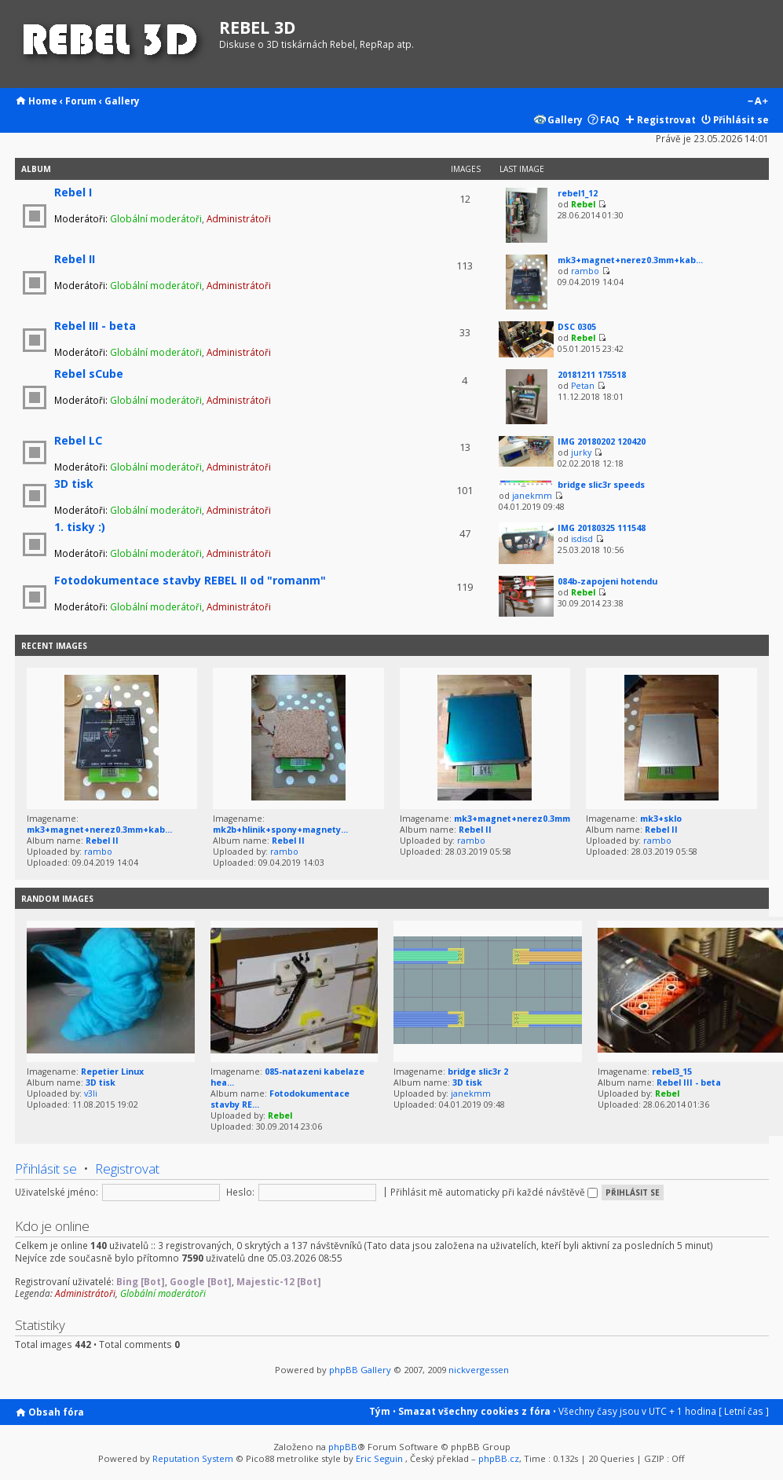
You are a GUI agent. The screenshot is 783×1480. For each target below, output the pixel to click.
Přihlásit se (741, 119)
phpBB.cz (498, 1458)
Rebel (583, 204)
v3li (90, 1093)
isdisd (582, 538)
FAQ (610, 119)
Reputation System (192, 1458)
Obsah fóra (56, 1411)
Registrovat (666, 119)
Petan (583, 385)
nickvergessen (478, 1370)
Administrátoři (239, 218)
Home (42, 100)
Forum (81, 100)
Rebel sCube (88, 373)
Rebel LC (78, 440)
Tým (379, 1411)
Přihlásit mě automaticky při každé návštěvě (494, 1191)
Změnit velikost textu (757, 102)
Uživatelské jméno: (56, 1191)
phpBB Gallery (360, 1370)
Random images (57, 898)
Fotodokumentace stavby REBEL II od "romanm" (190, 580)
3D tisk (73, 483)
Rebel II (74, 258)
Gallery (122, 100)
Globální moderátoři (156, 218)
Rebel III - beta (95, 325)
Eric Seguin (379, 1458)
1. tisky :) (79, 526)
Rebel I (73, 192)
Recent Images (54, 645)
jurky (581, 452)
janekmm (532, 495)
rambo (585, 271)
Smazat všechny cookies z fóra (474, 1411)
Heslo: (240, 1191)
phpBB (342, 1447)
